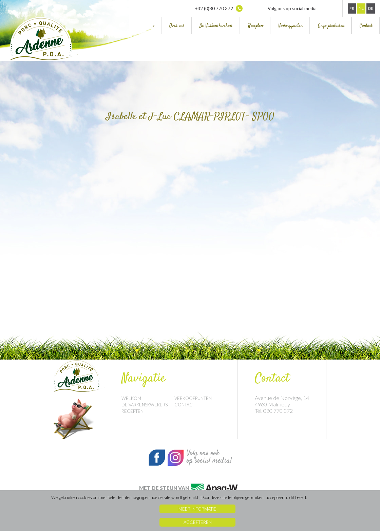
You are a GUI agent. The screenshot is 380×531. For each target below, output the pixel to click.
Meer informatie (197, 509)
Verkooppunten (290, 25)
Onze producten (331, 25)
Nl (361, 8)
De (370, 8)
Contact (366, 25)
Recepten (255, 25)
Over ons (176, 25)
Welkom (131, 398)
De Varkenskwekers (216, 25)
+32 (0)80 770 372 (219, 8)
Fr (351, 8)
